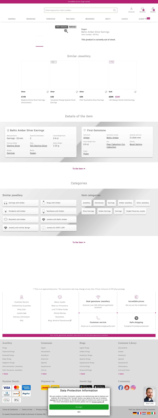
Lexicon (125, 19)
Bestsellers (90, 19)
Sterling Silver (13, 174)
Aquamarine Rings (87, 363)
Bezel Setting (136, 173)
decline (52, 400)
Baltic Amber (113, 166)
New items (70, 19)
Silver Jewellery (143, 232)
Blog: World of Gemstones (58, 321)
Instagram (133, 387)
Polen (86, 182)
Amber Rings (85, 352)
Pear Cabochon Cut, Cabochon (116, 175)
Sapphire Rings (8, 363)
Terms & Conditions (10, 410)
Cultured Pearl (124, 370)
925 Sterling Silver (38, 174)
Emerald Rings (8, 355)
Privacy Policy (41, 410)
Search (115, 10)
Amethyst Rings (86, 355)
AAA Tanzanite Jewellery (12, 370)
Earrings (11, 182)
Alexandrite (45, 352)
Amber (86, 166)
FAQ (21, 321)
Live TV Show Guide (60, 309)
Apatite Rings (85, 359)
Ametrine (44, 359)
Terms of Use (27, 410)
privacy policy (97, 402)
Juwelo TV (144, 18)
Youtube (126, 387)
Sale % (108, 19)
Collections (50, 19)
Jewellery (11, 19)
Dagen (33, 182)
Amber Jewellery (125, 232)
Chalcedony (123, 366)
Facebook (120, 387)
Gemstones (30, 19)
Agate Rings (84, 348)
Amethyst (45, 355)
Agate (43, 348)
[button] (131, 10)
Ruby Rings (6, 359)
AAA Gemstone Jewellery (12, 366)
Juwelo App (21, 313)
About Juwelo (59, 302)
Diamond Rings (8, 352)
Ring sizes (21, 309)
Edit (79, 412)
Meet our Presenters (60, 306)
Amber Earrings (105, 240)
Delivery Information (21, 317)
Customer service (98, 322)
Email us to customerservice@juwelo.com (98, 326)
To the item (78, 197)
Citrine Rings (85, 366)
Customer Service (21, 302)
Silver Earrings (88, 240)
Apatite (44, 363)
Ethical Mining (60, 313)
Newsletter (59, 317)
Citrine (43, 370)
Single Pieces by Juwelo (135, 240)
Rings (4, 348)
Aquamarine (46, 366)
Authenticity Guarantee (21, 306)
